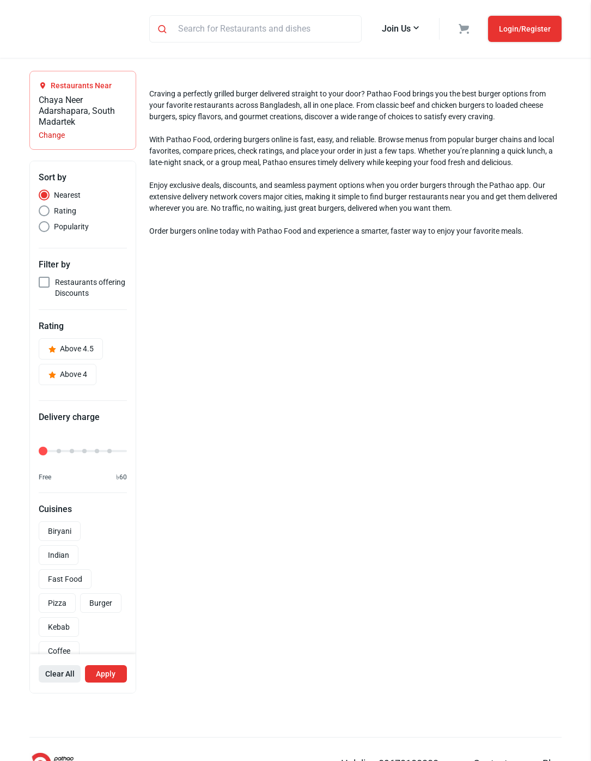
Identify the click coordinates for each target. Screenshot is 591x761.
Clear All (60, 675)
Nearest (67, 196)
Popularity (71, 228)
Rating (65, 212)
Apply (105, 675)
